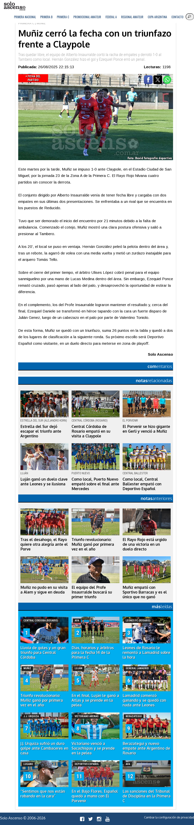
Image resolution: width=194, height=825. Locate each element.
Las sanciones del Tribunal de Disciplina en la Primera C (147, 796)
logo (14, 6)
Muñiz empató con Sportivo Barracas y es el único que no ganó (145, 592)
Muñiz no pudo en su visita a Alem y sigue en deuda (44, 589)
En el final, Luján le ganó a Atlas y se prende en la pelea (95, 700)
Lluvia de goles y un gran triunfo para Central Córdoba (43, 652)
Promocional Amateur (87, 17)
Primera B (46, 17)
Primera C (63, 17)
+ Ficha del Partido (33, 78)
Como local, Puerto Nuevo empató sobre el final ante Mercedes (95, 484)
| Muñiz (40, 23)
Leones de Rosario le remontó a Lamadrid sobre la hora (146, 652)
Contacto (177, 17)
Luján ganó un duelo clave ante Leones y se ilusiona (44, 481)
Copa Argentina (157, 17)
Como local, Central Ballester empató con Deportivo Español (142, 484)
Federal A (111, 17)
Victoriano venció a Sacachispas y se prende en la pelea (93, 748)
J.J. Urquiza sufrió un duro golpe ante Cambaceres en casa (44, 748)
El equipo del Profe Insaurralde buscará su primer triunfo (92, 592)
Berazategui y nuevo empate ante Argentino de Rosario (146, 748)
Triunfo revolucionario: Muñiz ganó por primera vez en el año (93, 544)
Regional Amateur (132, 17)
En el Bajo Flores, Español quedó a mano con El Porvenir (95, 796)
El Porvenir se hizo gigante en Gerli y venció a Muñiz (146, 429)
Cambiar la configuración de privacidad (169, 817)
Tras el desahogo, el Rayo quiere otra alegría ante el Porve (44, 544)
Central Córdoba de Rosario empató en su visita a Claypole (91, 431)
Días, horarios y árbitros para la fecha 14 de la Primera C (93, 652)
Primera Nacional (25, 17)
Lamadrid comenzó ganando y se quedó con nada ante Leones (144, 700)
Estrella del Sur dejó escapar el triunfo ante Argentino (40, 431)
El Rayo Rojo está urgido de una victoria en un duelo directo (145, 544)
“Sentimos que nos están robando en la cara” (42, 793)
